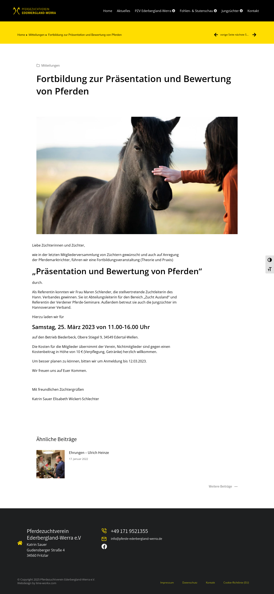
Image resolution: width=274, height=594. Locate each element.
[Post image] (50, 464)
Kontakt (210, 582)
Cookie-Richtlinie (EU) (236, 582)
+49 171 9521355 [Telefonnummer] (129, 530)
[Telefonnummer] (104, 530)
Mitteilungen (50, 65)
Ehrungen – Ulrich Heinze (89, 452)
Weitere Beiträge (223, 487)
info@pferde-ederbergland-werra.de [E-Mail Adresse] (136, 538)
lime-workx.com (46, 583)
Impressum (167, 582)
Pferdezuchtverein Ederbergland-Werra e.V (54, 534)
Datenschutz (189, 582)
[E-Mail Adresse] (104, 539)
